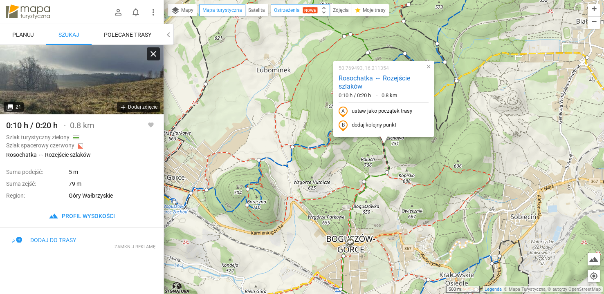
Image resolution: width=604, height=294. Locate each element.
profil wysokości (82, 216)
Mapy (182, 10)
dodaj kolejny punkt (367, 125)
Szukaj (68, 34)
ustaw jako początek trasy (375, 111)
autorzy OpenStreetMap (576, 289)
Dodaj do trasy (44, 240)
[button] (174, 202)
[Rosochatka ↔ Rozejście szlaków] (82, 79)
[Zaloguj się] (118, 12)
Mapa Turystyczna (527, 289)
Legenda (493, 289)
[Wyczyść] (153, 53)
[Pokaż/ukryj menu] (153, 12)
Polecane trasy (127, 34)
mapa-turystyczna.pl (28, 12)
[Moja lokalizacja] (594, 276)
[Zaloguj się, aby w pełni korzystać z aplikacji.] (150, 124)
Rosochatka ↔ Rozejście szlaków (374, 82)
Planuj (23, 34)
